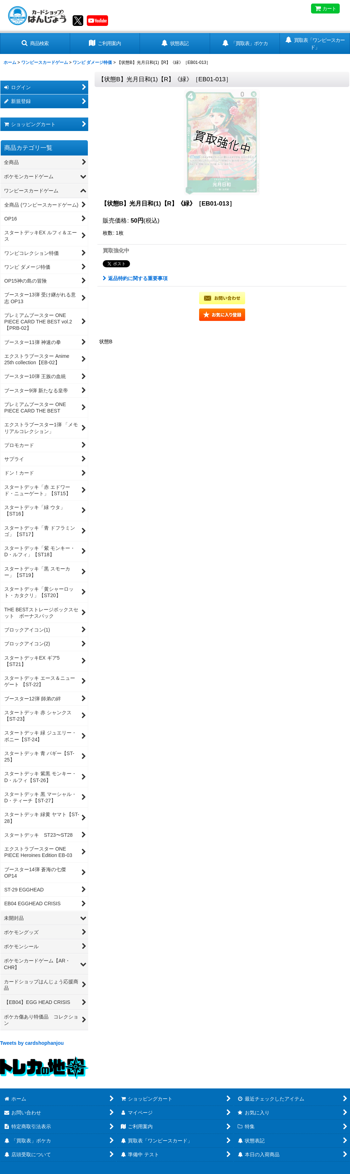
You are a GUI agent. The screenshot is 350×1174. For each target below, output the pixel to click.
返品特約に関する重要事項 (135, 278)
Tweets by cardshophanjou (32, 1043)
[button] (35, 43)
